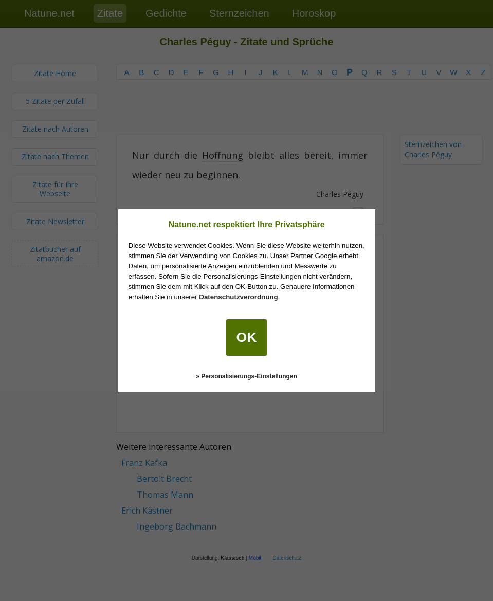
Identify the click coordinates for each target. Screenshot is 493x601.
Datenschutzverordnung (238, 297)
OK (246, 337)
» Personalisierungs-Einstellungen (246, 376)
